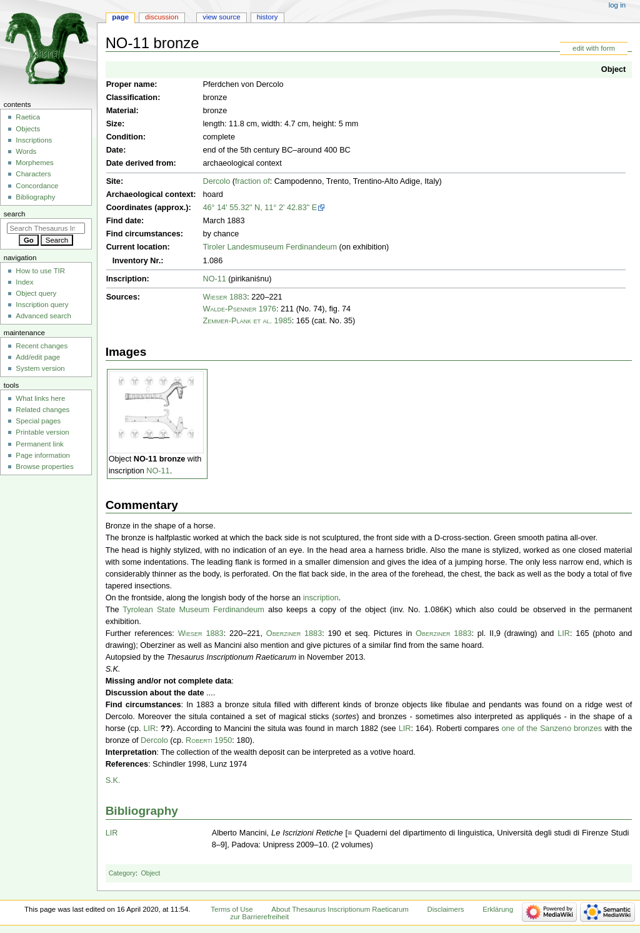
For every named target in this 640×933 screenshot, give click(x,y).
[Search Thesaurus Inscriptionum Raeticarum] (46, 228)
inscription (321, 597)
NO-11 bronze (159, 459)
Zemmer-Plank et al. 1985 (246, 320)
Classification (132, 97)
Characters (33, 174)
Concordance (37, 185)
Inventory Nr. (136, 260)
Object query (36, 293)
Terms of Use (231, 909)
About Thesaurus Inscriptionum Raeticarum (339, 909)
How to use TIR (40, 271)
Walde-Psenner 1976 (239, 309)
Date (115, 150)
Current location (137, 247)
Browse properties (44, 466)
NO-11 (214, 279)
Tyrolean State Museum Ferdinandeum (193, 609)
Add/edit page (38, 357)
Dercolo (216, 181)
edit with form (593, 48)
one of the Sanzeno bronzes (552, 728)
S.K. (113, 780)
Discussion (161, 17)
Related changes (42, 409)
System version (40, 368)
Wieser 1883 (224, 297)
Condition (124, 137)
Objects (28, 129)
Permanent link (39, 444)
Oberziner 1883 (294, 633)
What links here (40, 398)
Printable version (42, 432)
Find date (123, 220)
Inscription (126, 279)
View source (221, 17)
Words (26, 151)
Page (120, 17)
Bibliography (142, 810)
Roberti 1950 (209, 740)
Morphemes (34, 162)
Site (113, 181)
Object (613, 69)
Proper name (130, 84)
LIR (564, 633)
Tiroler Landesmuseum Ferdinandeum (269, 247)
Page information (43, 455)
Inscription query (42, 304)
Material (121, 110)
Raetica (28, 117)
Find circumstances (143, 233)
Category (122, 873)
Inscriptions (34, 140)
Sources (122, 297)
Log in (617, 5)
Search (15, 214)
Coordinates (129, 207)
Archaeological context (150, 194)
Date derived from (140, 163)
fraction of (252, 181)
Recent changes (42, 346)
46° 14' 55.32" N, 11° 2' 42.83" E (259, 207)
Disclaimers (445, 909)
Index (24, 282)
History (267, 17)
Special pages (38, 421)
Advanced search (43, 316)
